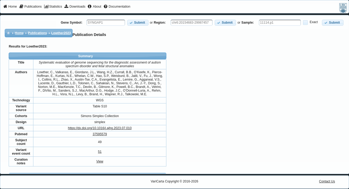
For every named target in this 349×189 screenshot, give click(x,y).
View (99, 161)
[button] (137, 23)
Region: (160, 22)
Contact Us (327, 181)
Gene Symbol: (71, 22)
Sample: (248, 22)
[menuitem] (10, 6)
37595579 (100, 134)
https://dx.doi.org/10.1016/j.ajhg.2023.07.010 (100, 128)
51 (100, 152)
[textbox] (105, 22)
